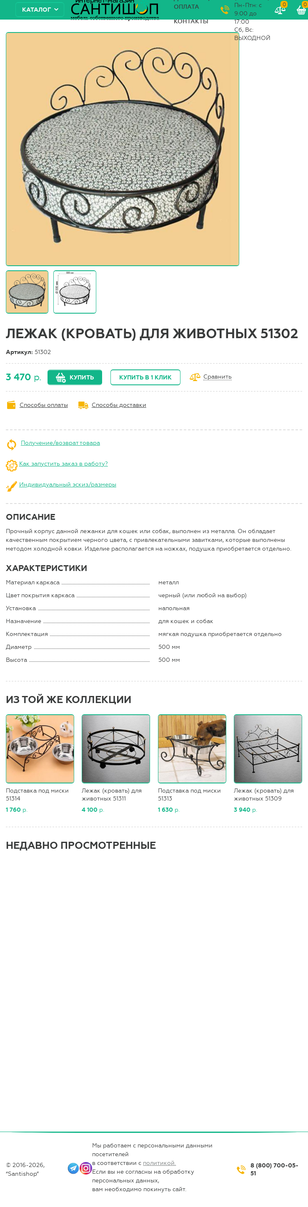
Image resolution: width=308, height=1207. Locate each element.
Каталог (36, 9)
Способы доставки (119, 405)
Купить (82, 377)
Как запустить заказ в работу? (63, 463)
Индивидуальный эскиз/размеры (67, 484)
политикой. (159, 1163)
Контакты (191, 21)
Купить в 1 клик (145, 377)
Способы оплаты (44, 405)
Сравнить (217, 377)
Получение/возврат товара (60, 442)
